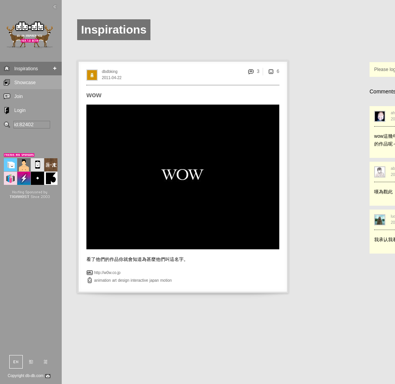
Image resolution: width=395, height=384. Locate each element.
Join (18, 96)
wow (93, 95)
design (123, 280)
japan (154, 280)
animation (102, 280)
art (114, 280)
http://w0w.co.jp (107, 273)
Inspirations (26, 68)
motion (166, 280)
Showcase (24, 82)
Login (19, 110)
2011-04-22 (112, 78)
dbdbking (110, 71)
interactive (140, 280)
